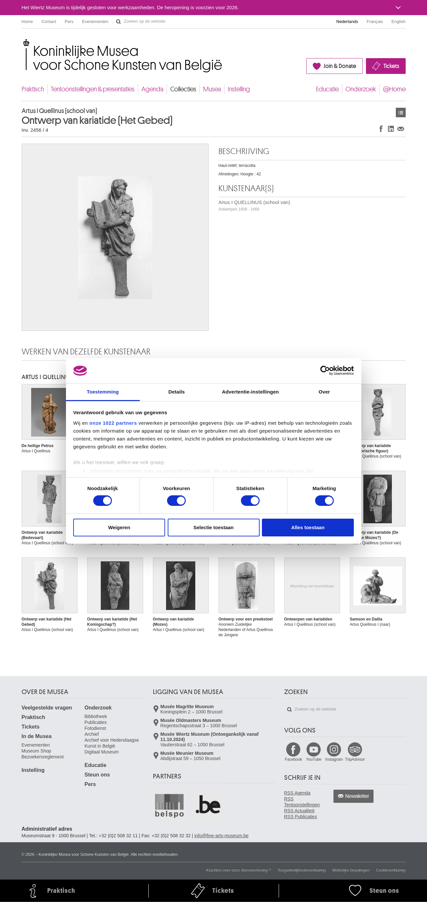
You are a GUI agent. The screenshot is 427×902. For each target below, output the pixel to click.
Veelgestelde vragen (47, 707)
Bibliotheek (96, 716)
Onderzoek (361, 89)
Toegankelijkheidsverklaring (302, 870)
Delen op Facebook (381, 128)
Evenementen (95, 21)
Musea (212, 89)
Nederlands (347, 21)
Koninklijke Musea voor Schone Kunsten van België (23, 42)
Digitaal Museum (102, 752)
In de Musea (37, 736)
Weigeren (119, 527)
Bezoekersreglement (43, 756)
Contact (48, 21)
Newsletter (357, 796)
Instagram (334, 759)
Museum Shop (36, 751)
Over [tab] (324, 392)
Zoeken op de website (118, 21)
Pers (69, 21)
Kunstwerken (401, 112)
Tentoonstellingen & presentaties (93, 89)
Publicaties (96, 722)
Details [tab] (176, 392)
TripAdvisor (355, 759)
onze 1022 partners (113, 423)
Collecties (183, 89)
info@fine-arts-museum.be (221, 835)
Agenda (152, 89)
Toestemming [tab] (103, 392)
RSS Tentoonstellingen (302, 801)
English (399, 21)
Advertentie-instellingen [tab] (250, 392)
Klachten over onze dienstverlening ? (238, 870)
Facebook (293, 759)
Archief (92, 734)
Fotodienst (95, 728)
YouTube (313, 759)
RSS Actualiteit (299, 810)
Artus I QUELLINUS (47, 377)
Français (375, 21)
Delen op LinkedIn (391, 128)
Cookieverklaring (390, 870)
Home (27, 21)
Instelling (239, 89)
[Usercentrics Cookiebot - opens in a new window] (325, 370)
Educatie (327, 89)
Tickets (391, 66)
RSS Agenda (297, 793)
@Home (394, 89)
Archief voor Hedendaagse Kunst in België (112, 743)
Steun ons (97, 775)
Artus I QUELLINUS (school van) (254, 205)
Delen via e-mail (401, 128)
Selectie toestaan (213, 527)
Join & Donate (340, 66)
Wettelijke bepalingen (351, 870)
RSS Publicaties (300, 816)
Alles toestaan (308, 527)
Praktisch (33, 89)
